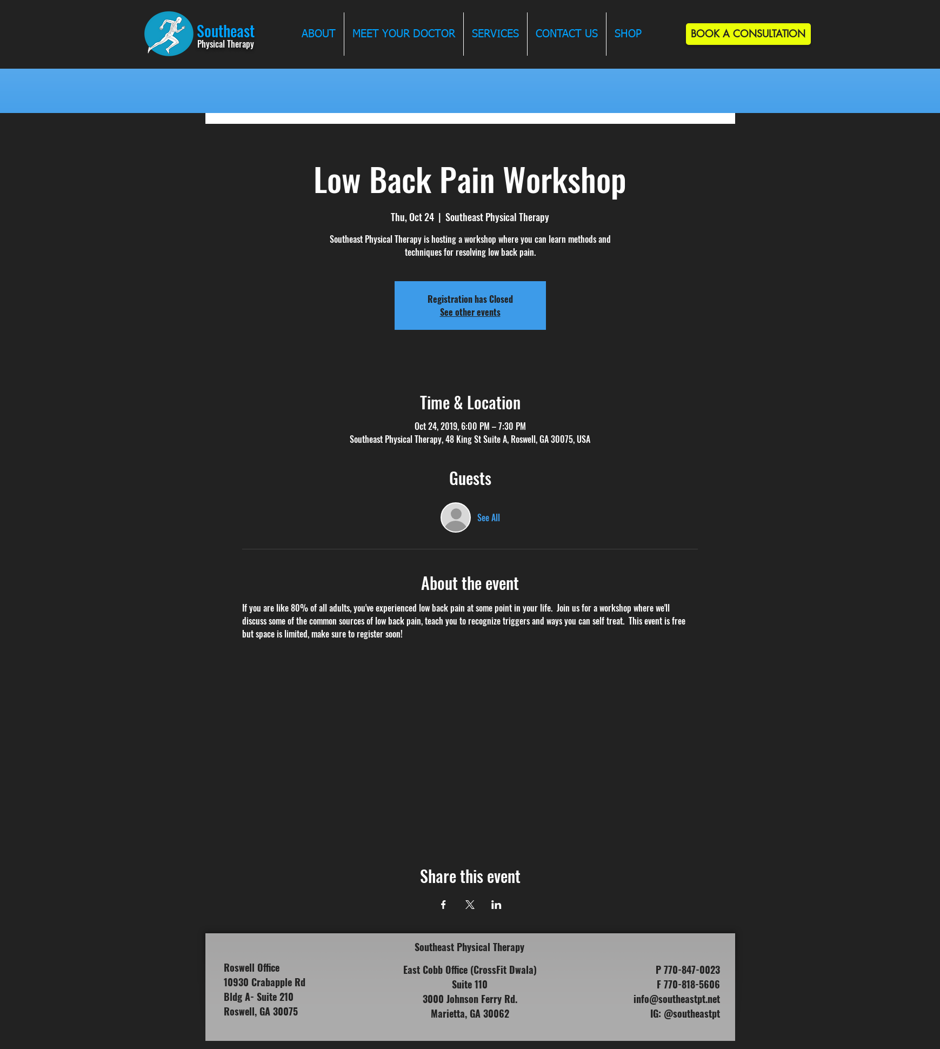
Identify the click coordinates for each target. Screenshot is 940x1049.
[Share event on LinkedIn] (496, 904)
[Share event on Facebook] (443, 904)
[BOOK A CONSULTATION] (748, 34)
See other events (470, 312)
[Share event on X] (470, 904)
